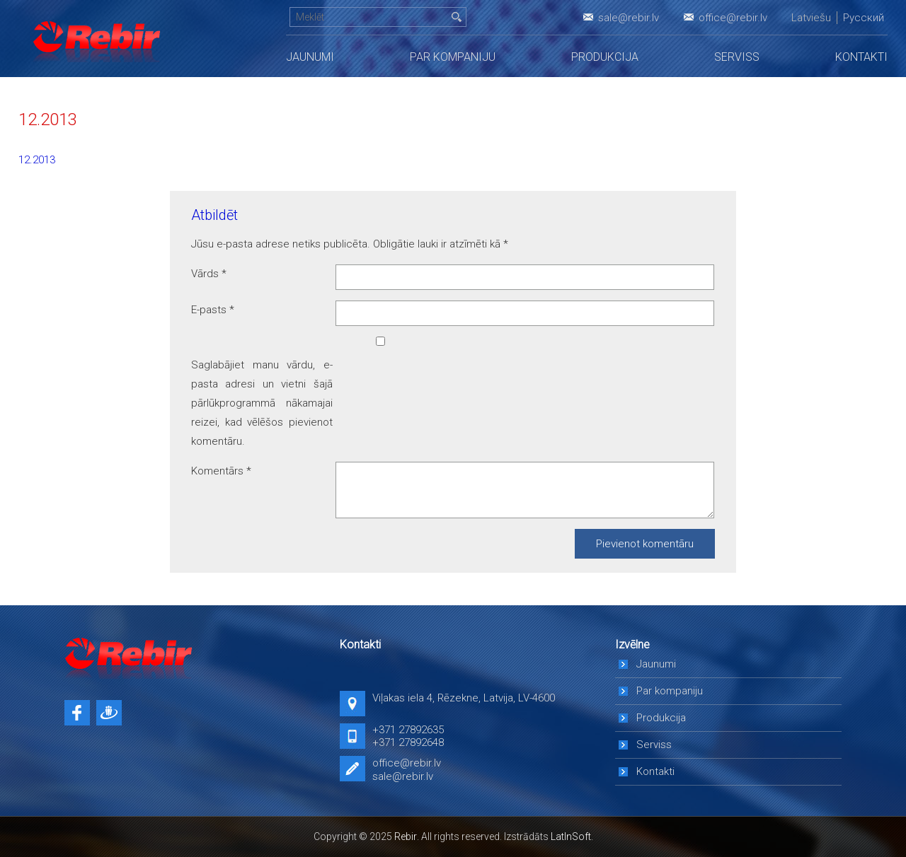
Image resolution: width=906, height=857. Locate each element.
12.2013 (36, 159)
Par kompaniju (452, 57)
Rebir (405, 836)
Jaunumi (310, 57)
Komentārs (221, 471)
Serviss (736, 57)
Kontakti (861, 57)
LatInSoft (571, 836)
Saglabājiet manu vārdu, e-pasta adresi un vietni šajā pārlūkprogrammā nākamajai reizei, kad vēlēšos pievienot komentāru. (262, 403)
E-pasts (212, 309)
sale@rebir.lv (628, 17)
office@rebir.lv (733, 17)
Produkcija (604, 57)
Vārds (208, 273)
